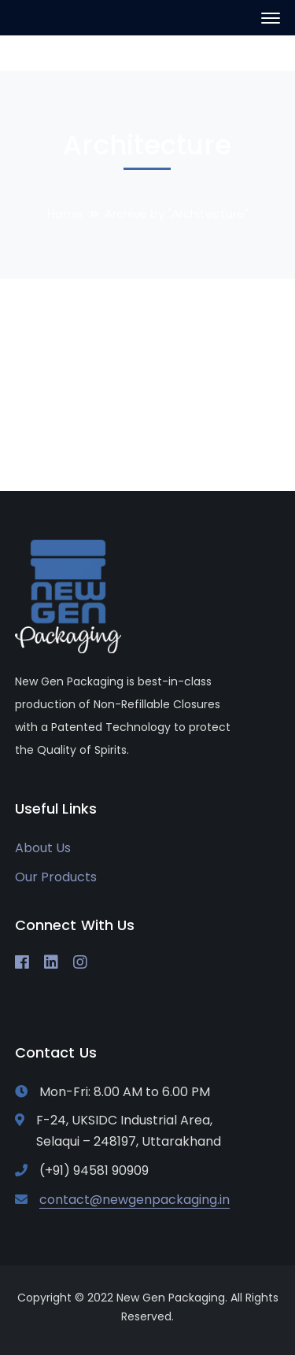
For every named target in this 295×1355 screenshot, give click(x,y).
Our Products (56, 877)
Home (65, 213)
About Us (43, 848)
